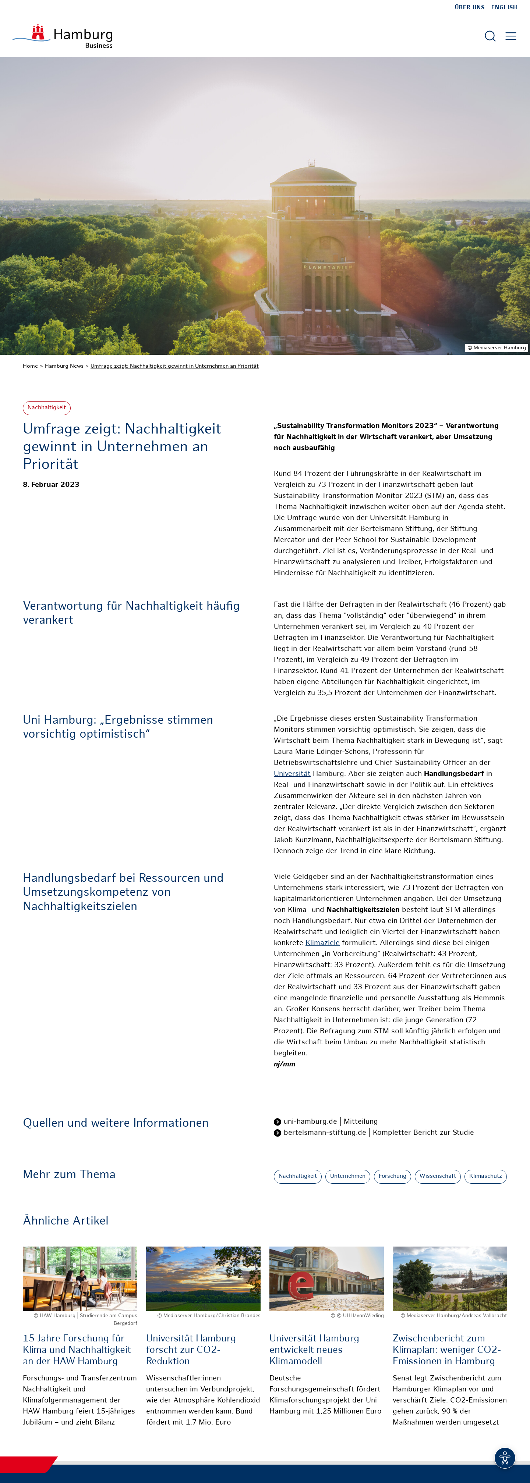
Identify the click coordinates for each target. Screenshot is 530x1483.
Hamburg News (64, 366)
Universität (292, 774)
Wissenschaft (438, 1176)
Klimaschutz (485, 1176)
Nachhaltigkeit (47, 408)
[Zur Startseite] (62, 36)
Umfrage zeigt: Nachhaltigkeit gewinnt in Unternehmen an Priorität (175, 366)
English (504, 7)
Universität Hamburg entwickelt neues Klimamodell (314, 1350)
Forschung (392, 1176)
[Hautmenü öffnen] (510, 36)
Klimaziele (322, 943)
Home (30, 366)
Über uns (470, 7)
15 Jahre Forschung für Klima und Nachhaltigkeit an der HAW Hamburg (77, 1350)
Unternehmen (347, 1176)
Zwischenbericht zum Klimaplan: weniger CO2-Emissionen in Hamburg (447, 1350)
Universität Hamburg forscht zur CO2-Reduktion (191, 1350)
